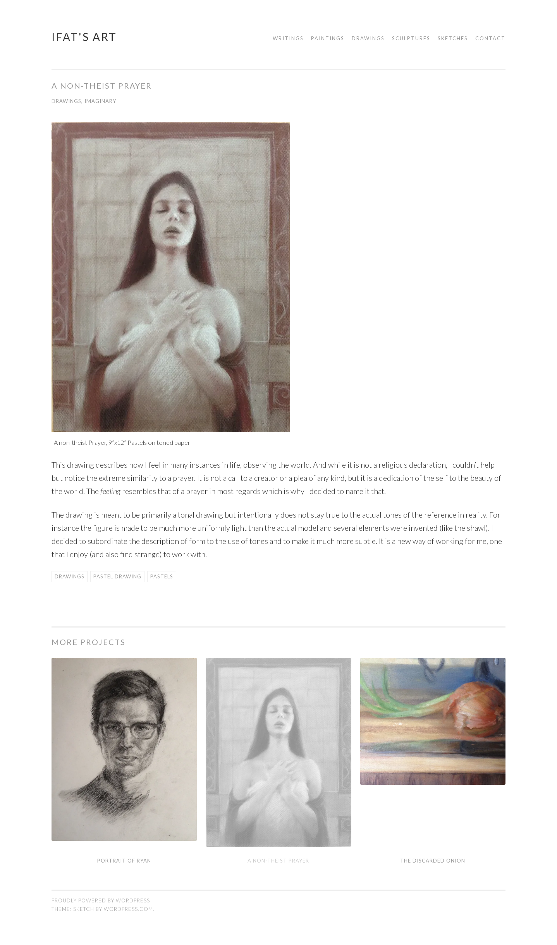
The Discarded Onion (432, 861)
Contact (490, 38)
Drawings (368, 38)
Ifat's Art (84, 36)
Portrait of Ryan (124, 861)
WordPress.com (128, 909)
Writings (288, 38)
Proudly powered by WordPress (101, 900)
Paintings (327, 38)
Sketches (453, 38)
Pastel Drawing (117, 576)
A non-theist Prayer (278, 861)
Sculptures (411, 38)
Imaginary (100, 101)
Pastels (161, 576)
